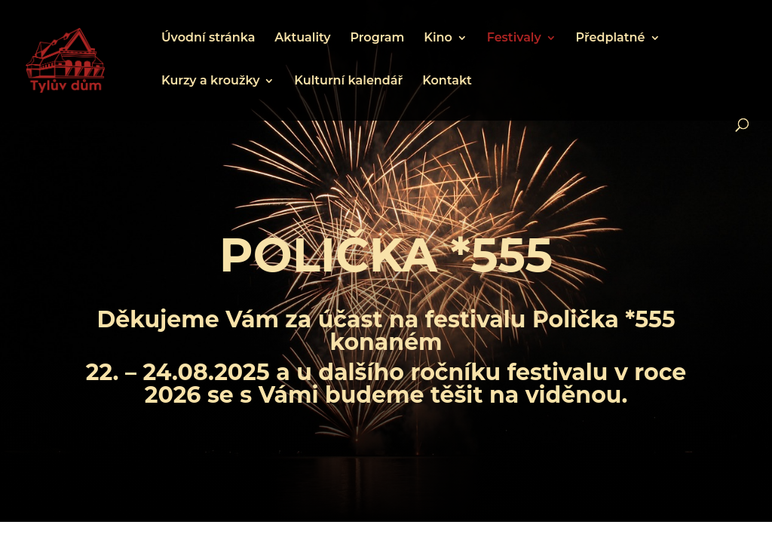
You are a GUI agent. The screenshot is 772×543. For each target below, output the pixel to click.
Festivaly (514, 38)
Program (377, 38)
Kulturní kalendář (348, 81)
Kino (438, 38)
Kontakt (447, 81)
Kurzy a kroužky (210, 81)
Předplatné (610, 38)
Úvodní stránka (208, 38)
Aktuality (302, 38)
